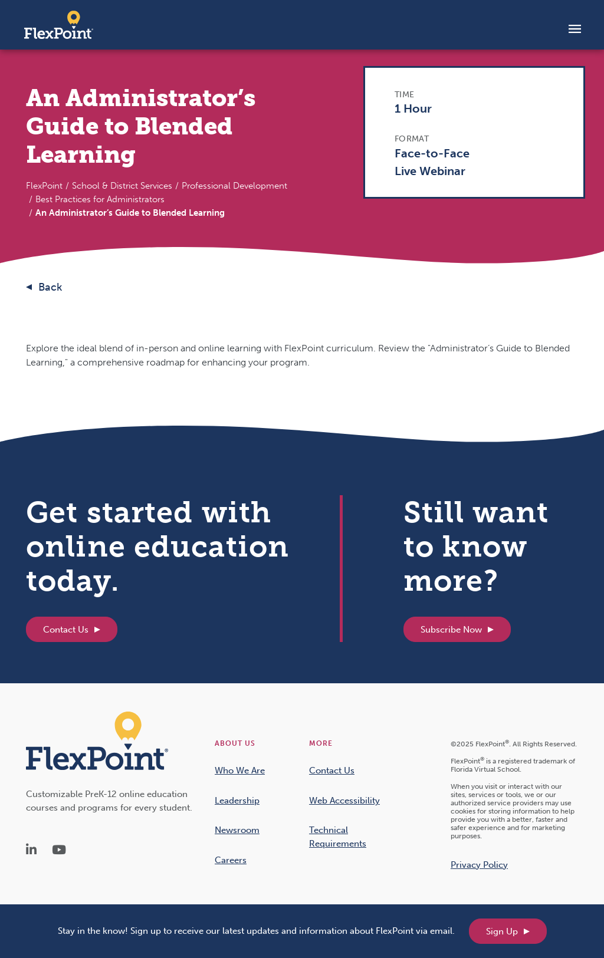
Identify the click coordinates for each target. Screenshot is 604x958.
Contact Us (65, 629)
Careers (231, 860)
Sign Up (502, 931)
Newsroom (237, 830)
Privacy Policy (479, 865)
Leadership (237, 800)
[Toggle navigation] (575, 28)
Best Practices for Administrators (100, 199)
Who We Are (240, 770)
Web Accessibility (344, 800)
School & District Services (122, 185)
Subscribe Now (451, 629)
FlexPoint (44, 185)
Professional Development (234, 185)
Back (50, 287)
